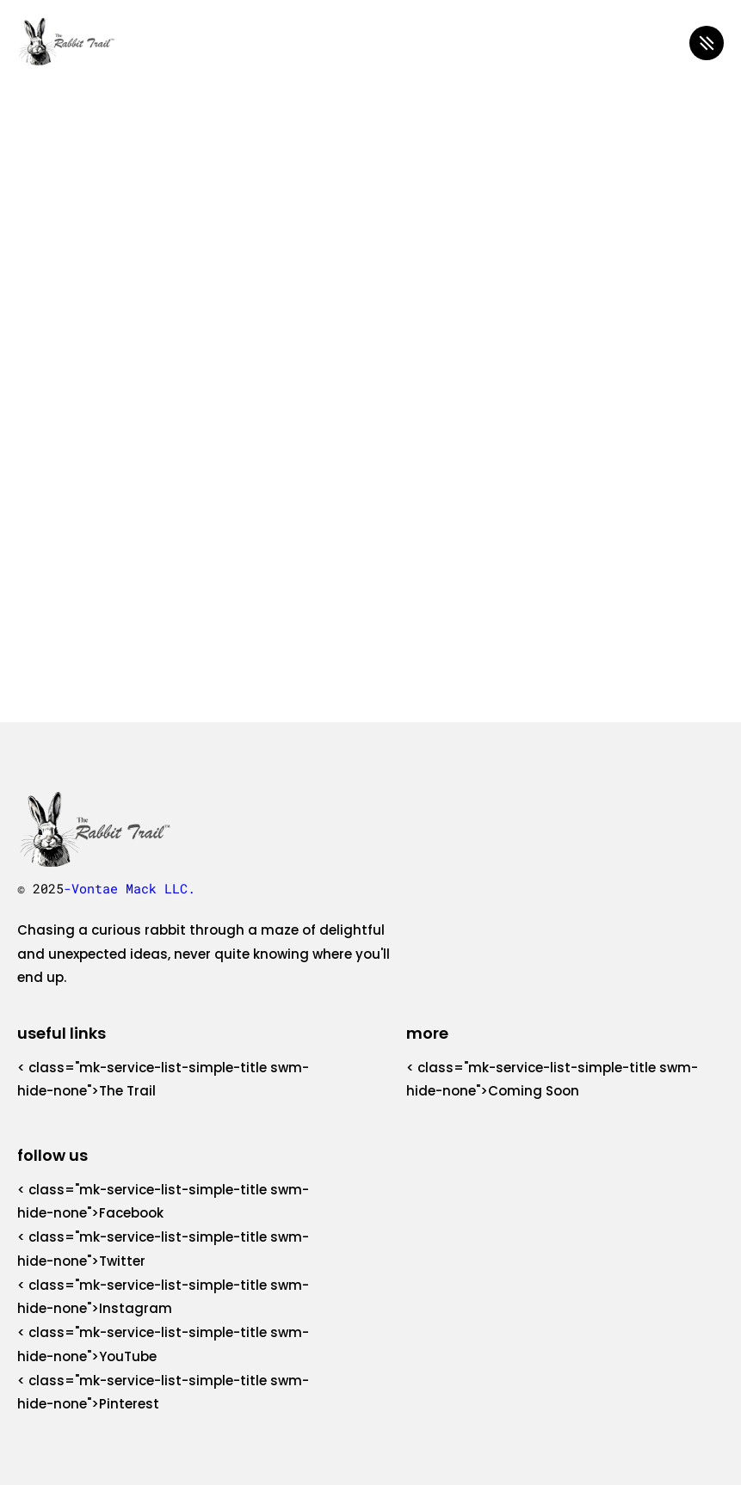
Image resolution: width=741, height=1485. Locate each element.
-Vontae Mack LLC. (129, 888)
